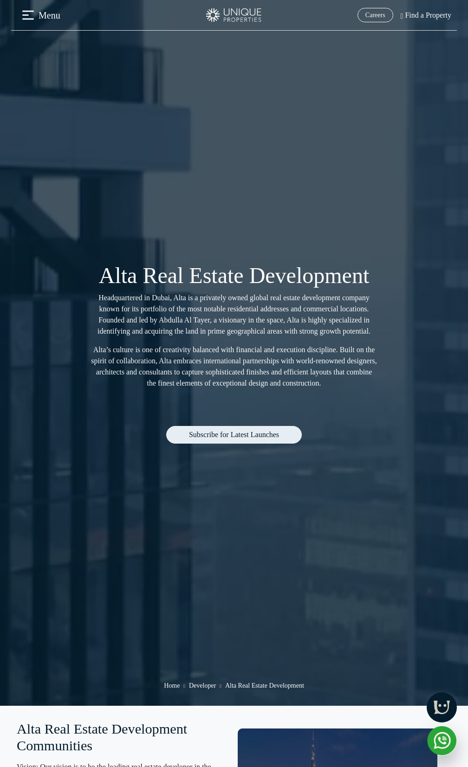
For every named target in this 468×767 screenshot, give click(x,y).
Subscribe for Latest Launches (234, 434)
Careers (375, 15)
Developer (202, 685)
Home (172, 685)
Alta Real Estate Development (264, 685)
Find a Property (426, 15)
